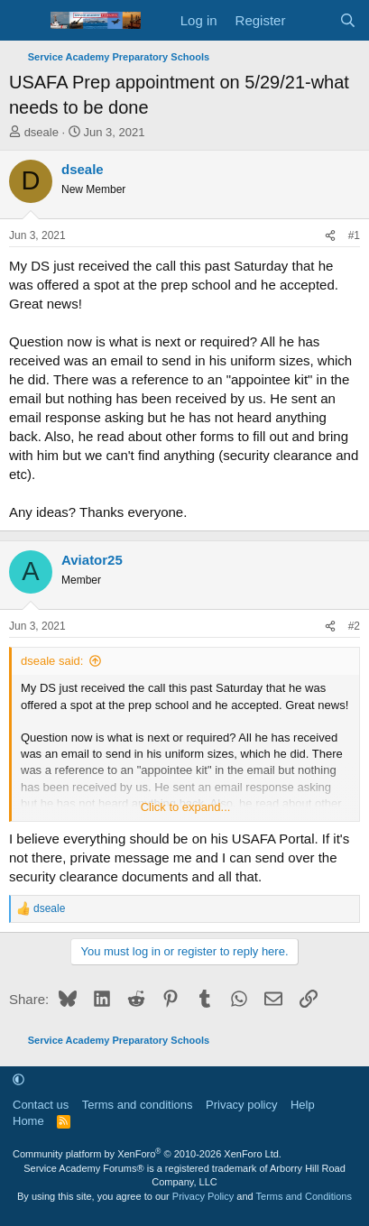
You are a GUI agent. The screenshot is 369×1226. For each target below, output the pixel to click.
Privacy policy (241, 1104)
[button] (18, 1079)
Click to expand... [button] (186, 807)
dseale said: (52, 661)
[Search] (347, 20)
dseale (41, 132)
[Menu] (25, 21)
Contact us (41, 1104)
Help (303, 1104)
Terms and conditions (137, 1104)
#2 (354, 626)
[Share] (330, 236)
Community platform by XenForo (147, 1153)
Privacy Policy (203, 1196)
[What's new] (311, 20)
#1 (354, 235)
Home (28, 1121)
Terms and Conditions (304, 1196)
